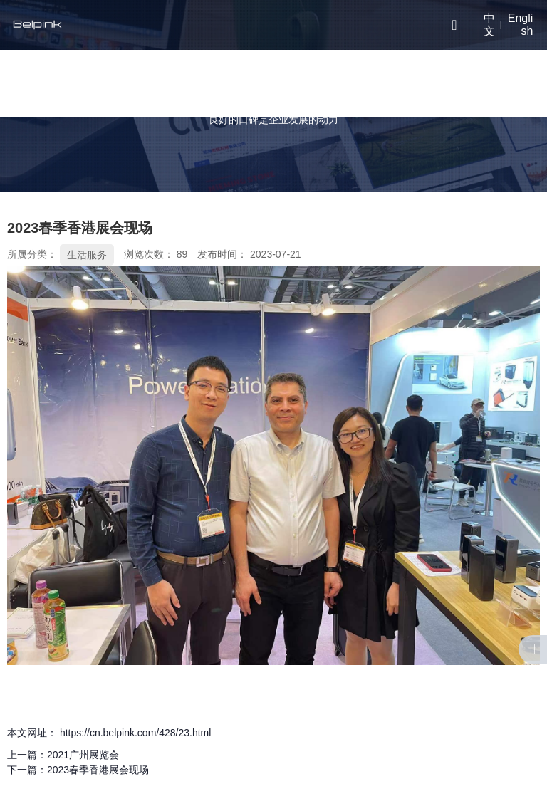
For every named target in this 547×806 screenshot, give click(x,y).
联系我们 (394, 82)
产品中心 (155, 82)
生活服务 (87, 255)
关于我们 (215, 82)
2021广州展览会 (83, 754)
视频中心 (334, 82)
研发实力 (275, 82)
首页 (116, 82)
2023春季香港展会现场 (98, 769)
